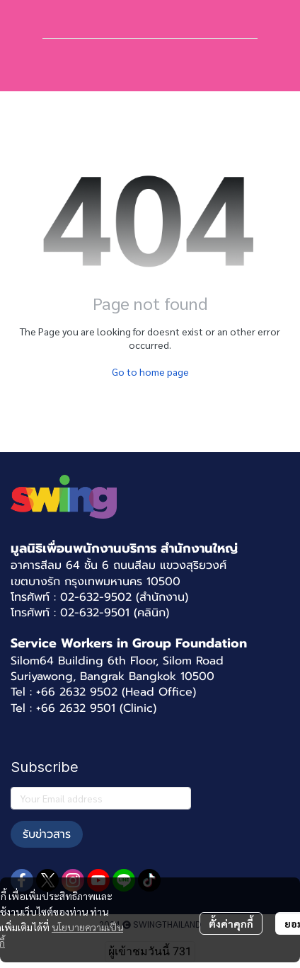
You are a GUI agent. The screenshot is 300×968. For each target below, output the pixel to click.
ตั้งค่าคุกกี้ (231, 923)
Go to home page (150, 371)
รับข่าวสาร (47, 834)
